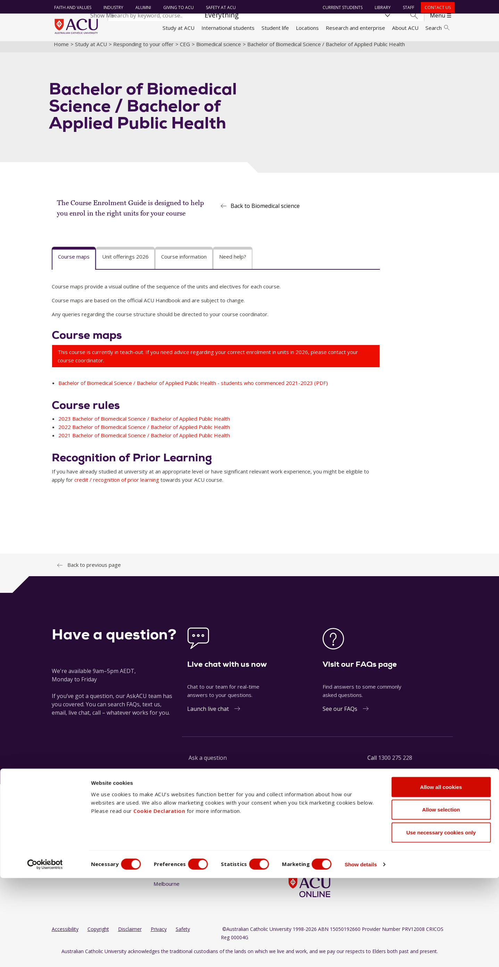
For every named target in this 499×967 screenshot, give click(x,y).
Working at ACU (70, 850)
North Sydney (221, 837)
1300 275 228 (395, 763)
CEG (185, 49)
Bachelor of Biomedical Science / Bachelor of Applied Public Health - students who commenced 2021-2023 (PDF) (193, 388)
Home (61, 49)
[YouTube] (325, 838)
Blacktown (165, 850)
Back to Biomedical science (265, 212)
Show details (373, 953)
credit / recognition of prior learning (116, 485)
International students (228, 27)
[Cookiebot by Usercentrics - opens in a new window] (45, 953)
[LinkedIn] (314, 838)
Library (381, 7)
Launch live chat (208, 714)
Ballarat (162, 837)
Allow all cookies (441, 876)
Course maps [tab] (74, 262)
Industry (112, 7)
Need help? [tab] (232, 262)
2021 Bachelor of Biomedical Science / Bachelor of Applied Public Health (144, 441)
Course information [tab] (184, 262)
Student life (275, 27)
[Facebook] (291, 838)
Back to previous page (94, 570)
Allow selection (441, 899)
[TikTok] (336, 838)
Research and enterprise (355, 27)
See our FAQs (340, 714)
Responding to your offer (143, 49)
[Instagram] (303, 838)
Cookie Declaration (159, 899)
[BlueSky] (347, 838)
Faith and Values (71, 7)
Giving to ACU (177, 7)
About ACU (405, 27)
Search (437, 27)
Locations (307, 27)
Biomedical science (218, 49)
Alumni (142, 7)
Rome (212, 850)
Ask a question (208, 763)
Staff (407, 7)
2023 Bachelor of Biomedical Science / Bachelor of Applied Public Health (144, 424)
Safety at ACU (220, 7)
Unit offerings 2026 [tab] (125, 262)
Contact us (436, 7)
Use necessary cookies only (441, 921)
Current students (341, 7)
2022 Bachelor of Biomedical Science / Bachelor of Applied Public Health (144, 432)
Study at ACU (178, 27)
